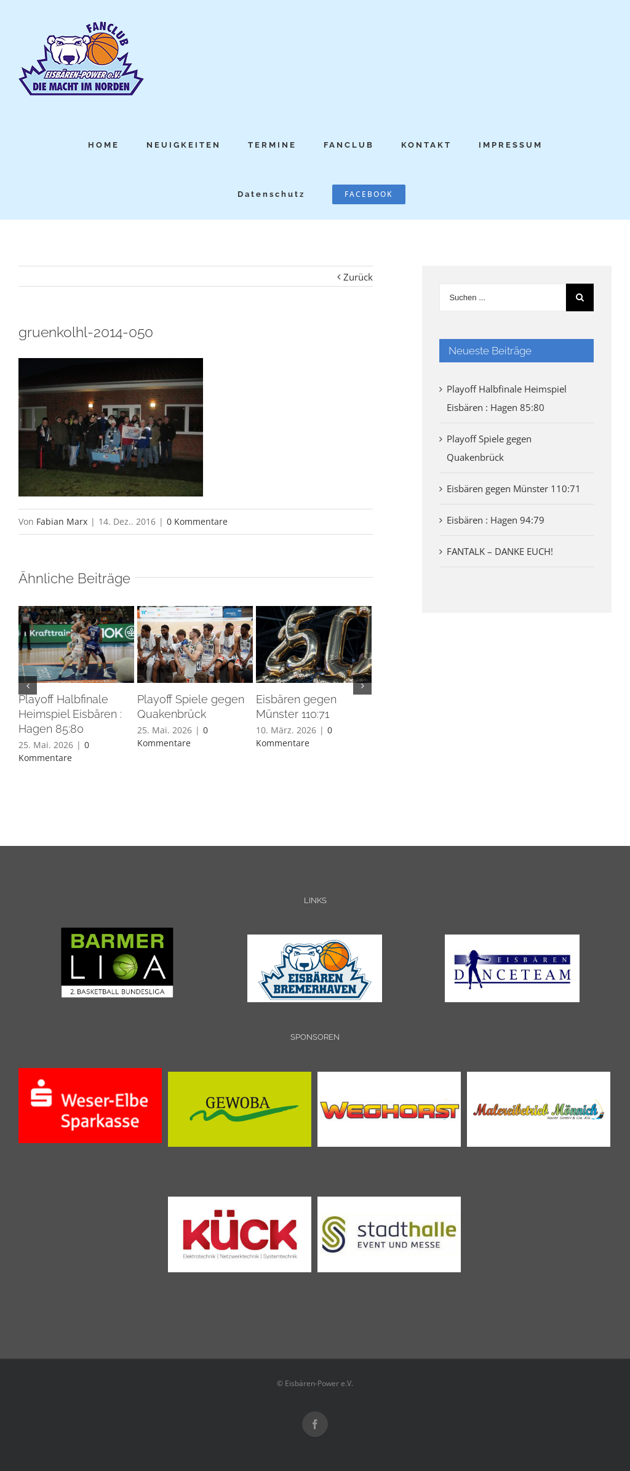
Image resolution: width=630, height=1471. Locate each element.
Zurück (358, 277)
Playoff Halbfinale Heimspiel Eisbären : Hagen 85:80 (70, 714)
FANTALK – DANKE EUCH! (500, 551)
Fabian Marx (61, 521)
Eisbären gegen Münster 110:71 (514, 488)
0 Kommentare (197, 521)
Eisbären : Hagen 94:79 (495, 520)
